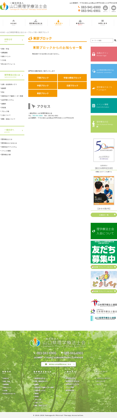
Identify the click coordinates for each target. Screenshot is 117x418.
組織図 (3, 88)
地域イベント (6, 56)
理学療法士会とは (14, 75)
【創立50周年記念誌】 (104, 166)
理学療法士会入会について (105, 231)
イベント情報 (6, 151)
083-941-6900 (91, 7)
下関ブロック (43, 77)
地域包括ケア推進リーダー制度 (12, 96)
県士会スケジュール (8, 64)
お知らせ (14, 40)
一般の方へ (14, 130)
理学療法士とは (6, 139)
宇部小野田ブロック (72, 77)
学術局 (3, 107)
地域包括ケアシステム (9, 147)
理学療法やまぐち (105, 88)
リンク (99, 384)
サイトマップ (101, 381)
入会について (6, 115)
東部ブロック (43, 93)
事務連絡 (4, 52)
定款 (2, 92)
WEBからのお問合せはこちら (60, 364)
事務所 (3, 104)
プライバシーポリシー (103, 378)
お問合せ (113, 8)
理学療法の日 (105, 124)
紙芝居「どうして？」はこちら (103, 267)
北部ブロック (72, 85)
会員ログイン (105, 54)
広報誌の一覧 (104, 215)
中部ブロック (43, 85)
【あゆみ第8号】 (104, 208)
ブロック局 (5, 111)
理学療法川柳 (6, 154)
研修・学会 (5, 49)
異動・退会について (8, 119)
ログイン (105, 8)
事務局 (36, 393)
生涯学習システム (7, 100)
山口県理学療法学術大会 (105, 71)
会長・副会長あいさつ (9, 84)
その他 (3, 60)
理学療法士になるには (9, 143)
